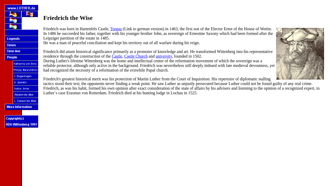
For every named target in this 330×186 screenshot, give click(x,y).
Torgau (116, 29)
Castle (117, 56)
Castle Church (136, 56)
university (164, 56)
